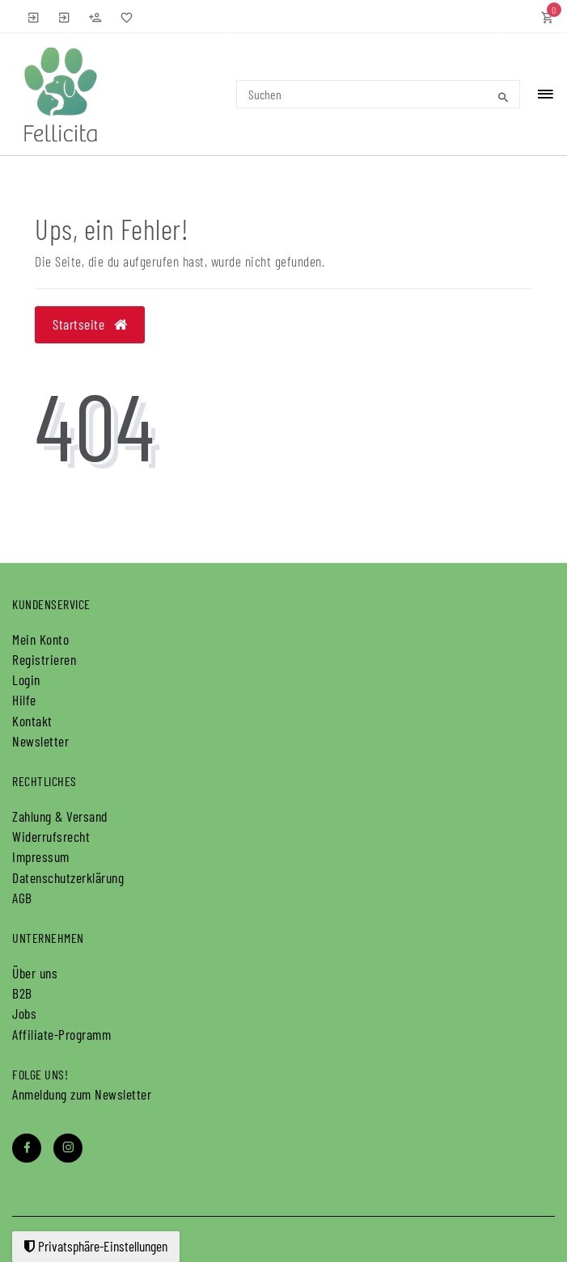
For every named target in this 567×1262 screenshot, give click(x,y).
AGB (22, 898)
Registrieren (44, 659)
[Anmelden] (34, 16)
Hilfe (24, 700)
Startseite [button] (90, 324)
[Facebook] (26, 1148)
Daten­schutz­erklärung (68, 877)
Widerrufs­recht (51, 836)
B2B (22, 993)
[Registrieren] (95, 16)
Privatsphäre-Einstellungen (95, 1246)
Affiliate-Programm (61, 1034)
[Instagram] (68, 1148)
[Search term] (378, 94)
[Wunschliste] (122, 16)
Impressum (41, 856)
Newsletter (40, 741)
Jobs (24, 1013)
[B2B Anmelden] (64, 16)
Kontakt (32, 721)
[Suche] (504, 97)
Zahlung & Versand (60, 816)
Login (26, 679)
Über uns (34, 973)
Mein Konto (40, 639)
